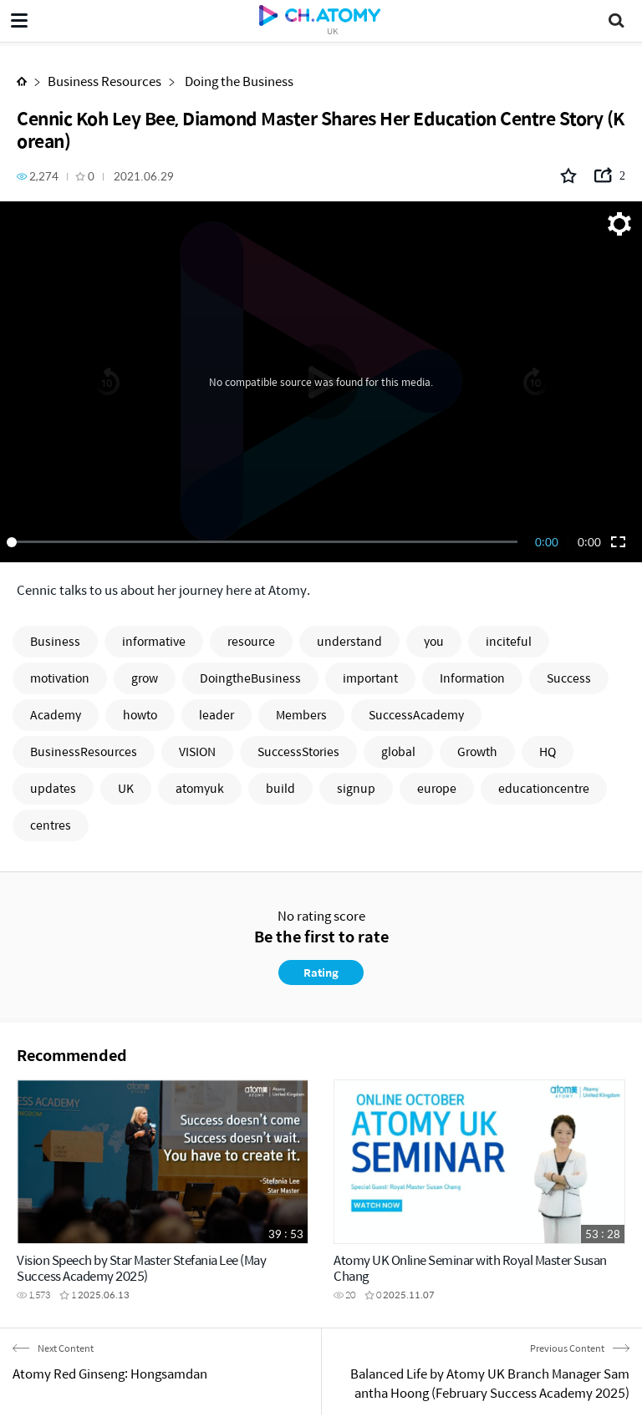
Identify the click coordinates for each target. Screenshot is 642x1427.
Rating (321, 972)
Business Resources (104, 80)
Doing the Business (237, 80)
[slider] (265, 542)
